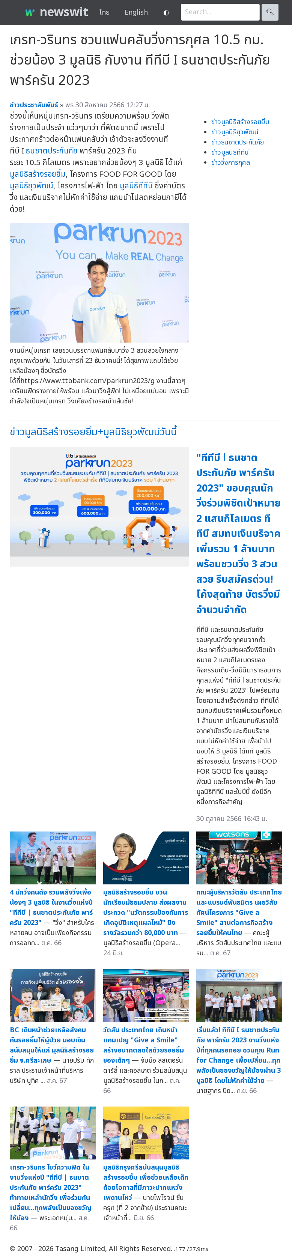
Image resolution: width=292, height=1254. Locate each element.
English (136, 13)
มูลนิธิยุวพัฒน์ (31, 186)
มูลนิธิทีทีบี (136, 186)
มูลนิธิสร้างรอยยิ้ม (38, 174)
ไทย (104, 13)
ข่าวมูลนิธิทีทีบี (229, 152)
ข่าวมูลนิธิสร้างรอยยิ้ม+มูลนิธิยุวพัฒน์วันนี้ (93, 432)
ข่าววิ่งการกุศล (230, 163)
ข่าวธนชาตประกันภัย (237, 142)
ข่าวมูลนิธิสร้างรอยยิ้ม (240, 122)
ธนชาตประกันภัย (52, 151)
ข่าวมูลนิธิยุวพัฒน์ (235, 132)
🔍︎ (270, 12)
